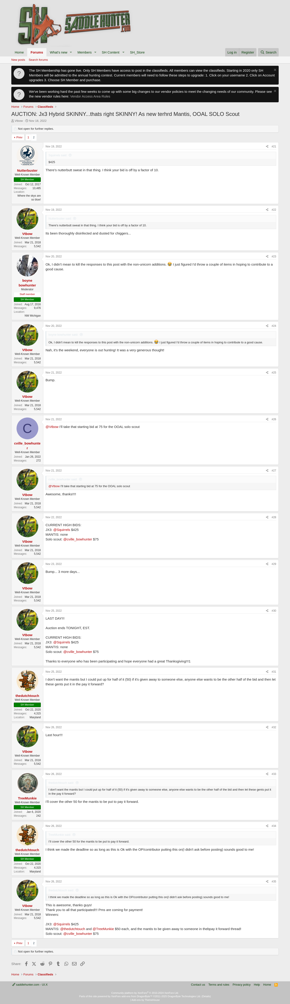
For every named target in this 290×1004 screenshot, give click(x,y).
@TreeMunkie (103, 929)
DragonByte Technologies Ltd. (184, 996)
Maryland (35, 717)
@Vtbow (52, 427)
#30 (274, 610)
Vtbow (19, 120)
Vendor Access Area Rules (90, 96)
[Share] (267, 146)
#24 (274, 325)
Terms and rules (218, 984)
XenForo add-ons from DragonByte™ (131, 996)
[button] (71, 52)
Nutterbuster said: (60, 218)
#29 (274, 564)
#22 (274, 209)
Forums (37, 52)
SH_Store (137, 52)
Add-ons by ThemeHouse (145, 1000)
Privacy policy (242, 984)
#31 (274, 671)
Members (84, 52)
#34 (274, 826)
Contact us (198, 984)
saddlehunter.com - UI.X (30, 984)
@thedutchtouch (72, 929)
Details (206, 996)
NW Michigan (33, 315)
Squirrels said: (57, 155)
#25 (274, 372)
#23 (274, 256)
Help (257, 984)
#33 (274, 774)
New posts (18, 59)
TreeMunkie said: (59, 834)
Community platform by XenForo (145, 993)
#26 (274, 419)
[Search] (268, 52)
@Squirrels (61, 530)
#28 (274, 517)
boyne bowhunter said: (63, 334)
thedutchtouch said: (61, 782)
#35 (274, 881)
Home (19, 52)
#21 (274, 146)
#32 (274, 727)
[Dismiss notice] (274, 70)
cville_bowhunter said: (62, 479)
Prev (19, 137)
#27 (274, 470)
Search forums (38, 59)
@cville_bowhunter (77, 539)
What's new (58, 52)
